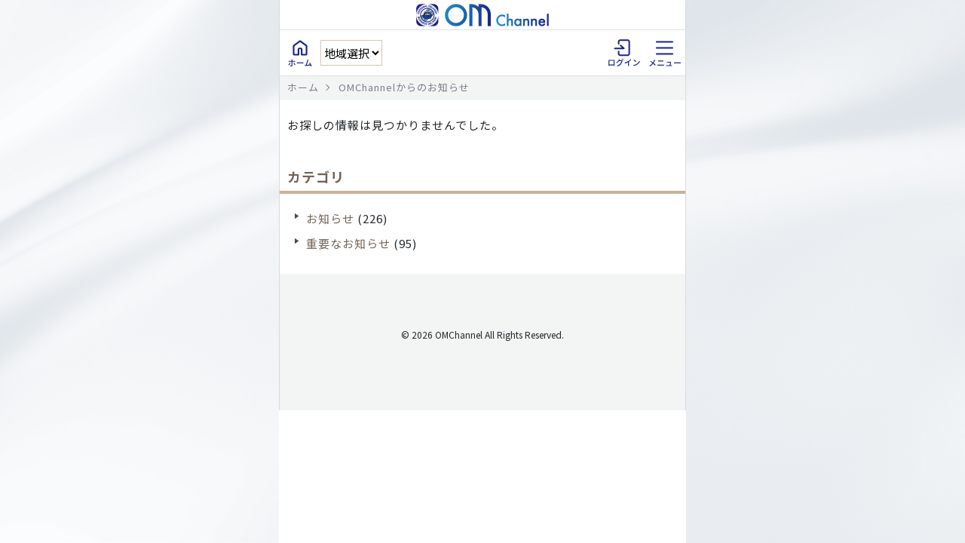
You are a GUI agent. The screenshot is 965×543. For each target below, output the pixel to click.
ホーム (303, 87)
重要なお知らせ (348, 243)
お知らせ (330, 218)
